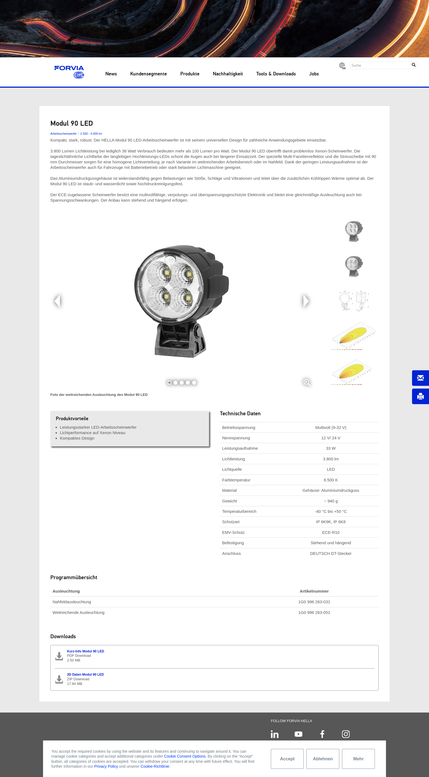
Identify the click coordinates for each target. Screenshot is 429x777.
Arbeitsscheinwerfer (63, 133)
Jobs (314, 74)
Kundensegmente (148, 74)
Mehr (358, 759)
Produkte (189, 74)
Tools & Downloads (276, 74)
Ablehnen (323, 759)
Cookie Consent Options (185, 756)
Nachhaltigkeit (228, 74)
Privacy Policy (106, 766)
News (111, 74)
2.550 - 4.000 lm (91, 133)
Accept (287, 759)
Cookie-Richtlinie (155, 766)
